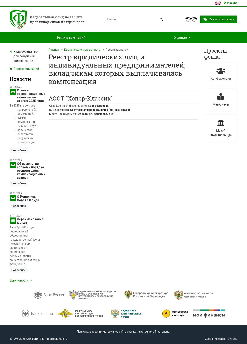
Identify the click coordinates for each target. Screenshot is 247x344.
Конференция (221, 73)
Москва (230, 2)
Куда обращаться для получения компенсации (26, 56)
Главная (54, 49)
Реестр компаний (26, 69)
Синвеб (232, 338)
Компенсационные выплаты (82, 49)
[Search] (135, 19)
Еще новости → (21, 280)
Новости (20, 79)
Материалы (221, 99)
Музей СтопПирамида (221, 128)
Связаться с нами (218, 19)
